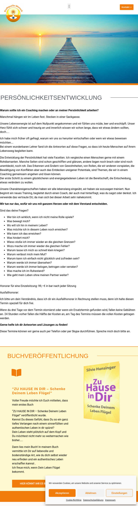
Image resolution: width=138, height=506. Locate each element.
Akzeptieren (62, 493)
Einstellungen (119, 493)
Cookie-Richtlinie (73, 500)
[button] (69, 6)
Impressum (110, 500)
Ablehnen (90, 493)
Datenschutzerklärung (93, 500)
